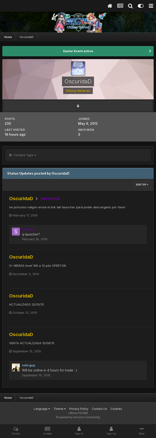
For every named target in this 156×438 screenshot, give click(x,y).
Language (42, 409)
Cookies (116, 409)
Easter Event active (78, 51)
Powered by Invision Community (78, 417)
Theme (59, 409)
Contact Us (99, 409)
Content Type (22, 155)
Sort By (142, 184)
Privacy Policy (78, 409)
